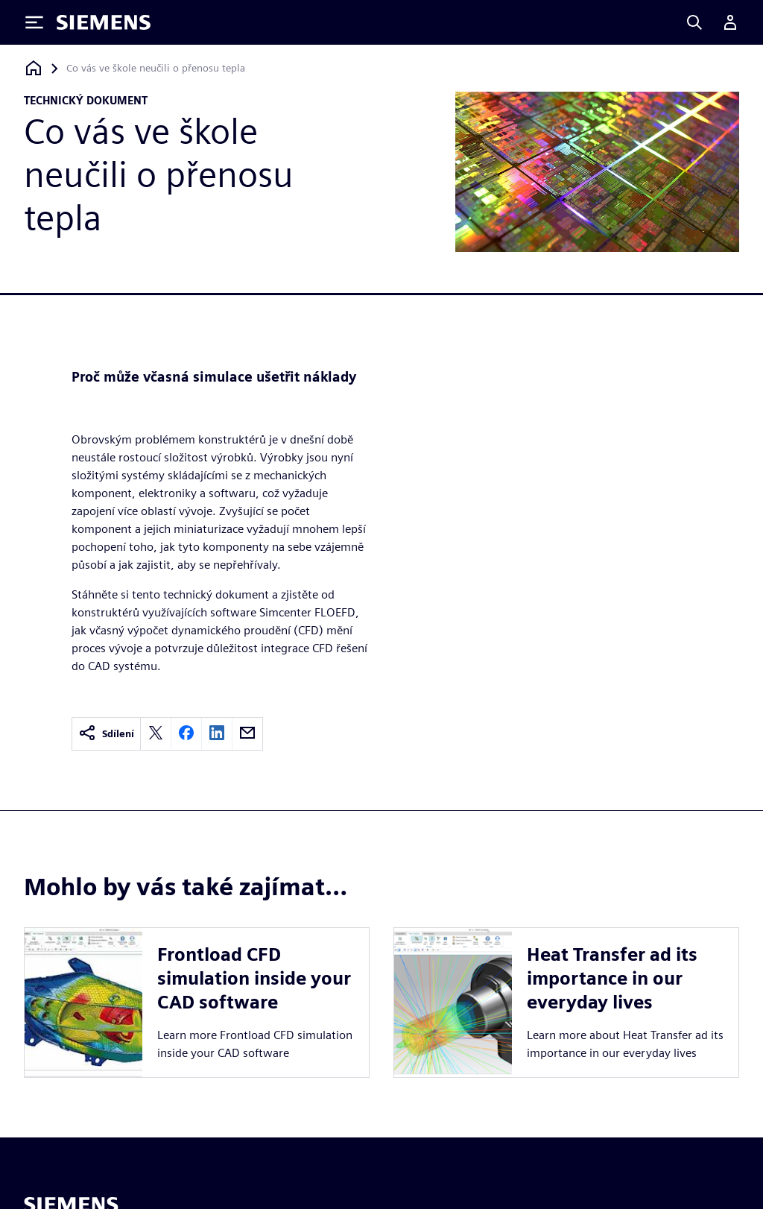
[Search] (694, 22)
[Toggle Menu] (34, 22)
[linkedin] (217, 734)
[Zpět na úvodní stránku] (33, 68)
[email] (247, 734)
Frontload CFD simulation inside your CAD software (254, 978)
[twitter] (156, 734)
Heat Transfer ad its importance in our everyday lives (612, 978)
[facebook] (186, 734)
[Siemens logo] (104, 22)
